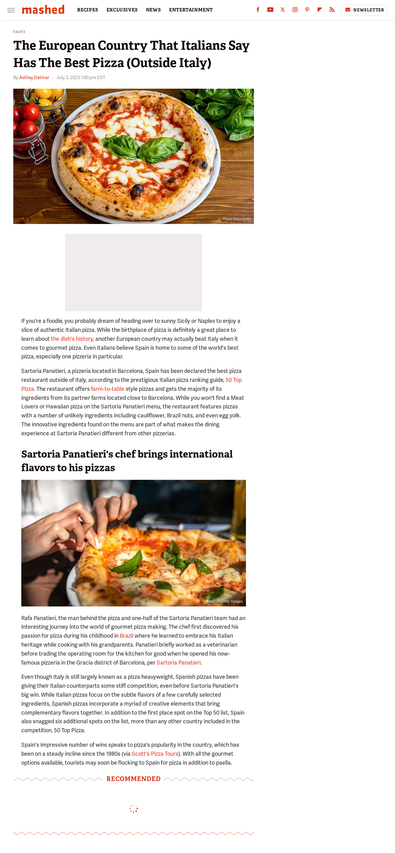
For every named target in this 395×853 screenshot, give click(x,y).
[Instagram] (295, 11)
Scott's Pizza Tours (155, 753)
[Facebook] (258, 11)
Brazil (126, 635)
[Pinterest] (307, 11)
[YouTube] (270, 11)
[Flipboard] (319, 11)
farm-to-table (107, 388)
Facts (19, 32)
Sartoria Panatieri (179, 662)
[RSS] (332, 11)
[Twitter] (282, 11)
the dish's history (72, 338)
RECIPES (87, 10)
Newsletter (364, 10)
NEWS (153, 10)
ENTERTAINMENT (191, 10)
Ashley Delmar (34, 77)
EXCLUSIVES (122, 10)
